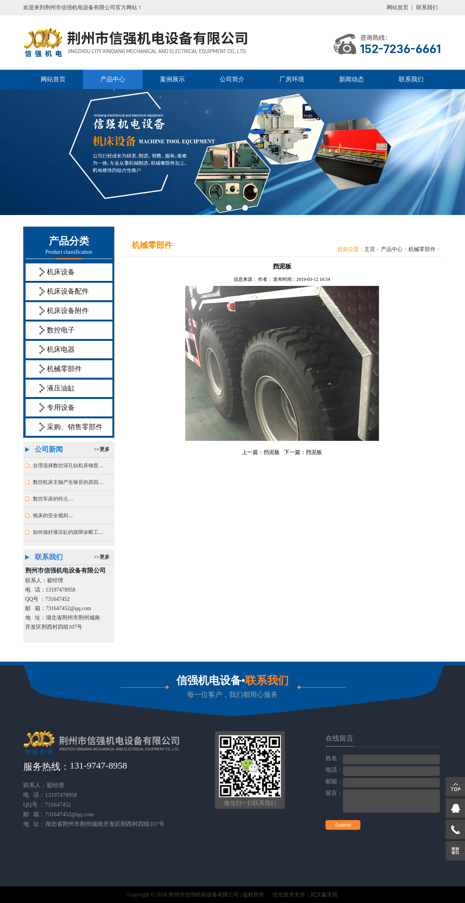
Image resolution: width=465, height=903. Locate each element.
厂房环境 (291, 79)
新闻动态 (351, 79)
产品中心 (112, 79)
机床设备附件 (68, 311)
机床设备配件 (68, 291)
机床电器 (61, 349)
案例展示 (172, 79)
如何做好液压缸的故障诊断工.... (68, 532)
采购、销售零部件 (75, 427)
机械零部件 (64, 369)
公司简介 (232, 79)
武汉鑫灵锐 (324, 895)
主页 (369, 249)
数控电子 (61, 330)
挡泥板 (272, 452)
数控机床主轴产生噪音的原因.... (68, 482)
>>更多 (102, 449)
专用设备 (61, 407)
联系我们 (427, 7)
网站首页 (397, 7)
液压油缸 (61, 388)
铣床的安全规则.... (53, 515)
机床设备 (61, 272)
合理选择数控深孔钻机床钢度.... (68, 465)
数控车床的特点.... (53, 499)
